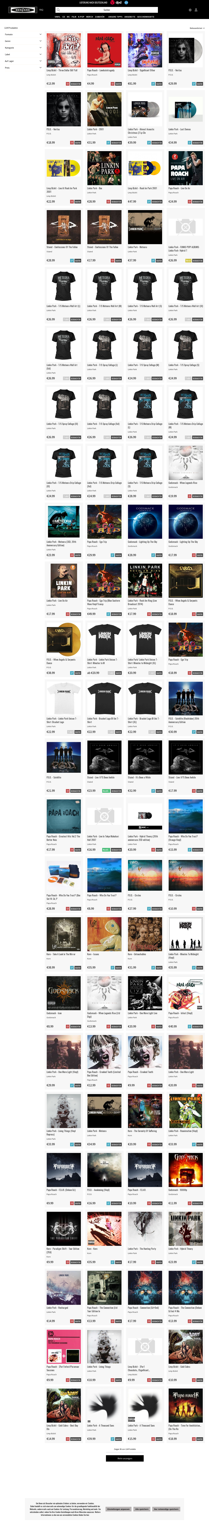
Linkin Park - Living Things (99, 1366)
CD (63, 16)
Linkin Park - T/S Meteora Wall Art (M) (104, 306)
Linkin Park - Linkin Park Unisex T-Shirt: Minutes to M (102, 661)
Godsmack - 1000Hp (178, 1190)
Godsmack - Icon (54, 1013)
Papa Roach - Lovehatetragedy (100, 70)
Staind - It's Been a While (139, 777)
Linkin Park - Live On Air (57, 600)
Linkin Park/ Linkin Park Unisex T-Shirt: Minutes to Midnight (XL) (143, 661)
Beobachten (75, 83)
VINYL (57, 16)
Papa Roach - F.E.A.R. (137, 1190)
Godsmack (173, 487)
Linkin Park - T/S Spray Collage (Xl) (62, 424)
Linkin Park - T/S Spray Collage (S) (184, 365)
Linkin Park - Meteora (137, 247)
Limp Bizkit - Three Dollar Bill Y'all (62, 70)
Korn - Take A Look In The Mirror (61, 954)
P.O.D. (171, 74)
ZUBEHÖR (100, 16)
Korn (49, 958)
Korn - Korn (92, 1248)
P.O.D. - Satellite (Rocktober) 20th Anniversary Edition (184, 720)
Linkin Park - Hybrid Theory (181, 1248)
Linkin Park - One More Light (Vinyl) (62, 1072)
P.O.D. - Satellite (54, 777)
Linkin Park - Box (94, 188)
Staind (49, 251)
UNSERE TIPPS (115, 16)
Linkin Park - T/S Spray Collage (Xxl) (103, 424)
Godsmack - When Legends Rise (183, 483)
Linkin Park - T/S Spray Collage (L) (102, 365)
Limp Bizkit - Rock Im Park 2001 (142, 188)
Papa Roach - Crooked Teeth (140, 1072)
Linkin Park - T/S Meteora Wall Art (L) (63, 306)
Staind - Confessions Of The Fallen (62, 247)
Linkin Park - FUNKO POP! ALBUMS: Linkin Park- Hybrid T (184, 248)
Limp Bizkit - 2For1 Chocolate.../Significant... (139, 1368)
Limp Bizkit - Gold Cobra (179, 1366)
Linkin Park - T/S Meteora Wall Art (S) (145, 306)
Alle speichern (141, 1509)
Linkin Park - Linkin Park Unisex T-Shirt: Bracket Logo (62, 720)
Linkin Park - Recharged (57, 1307)
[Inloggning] (196, 10)
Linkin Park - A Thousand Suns (100, 1425)
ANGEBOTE (129, 16)
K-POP (81, 16)
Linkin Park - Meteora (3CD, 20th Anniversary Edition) (61, 543)
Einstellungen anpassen (118, 1509)
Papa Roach (92, 74)
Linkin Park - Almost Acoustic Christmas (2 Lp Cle (141, 131)
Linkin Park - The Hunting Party (142, 1248)
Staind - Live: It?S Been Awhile (100, 777)
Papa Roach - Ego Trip (97, 542)
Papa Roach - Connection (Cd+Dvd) (143, 1307)
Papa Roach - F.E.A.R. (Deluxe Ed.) (61, 1190)
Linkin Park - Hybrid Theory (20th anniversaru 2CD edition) (143, 838)
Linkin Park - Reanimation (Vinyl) (183, 1131)
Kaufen (118, 673)
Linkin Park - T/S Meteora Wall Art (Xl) (186, 306)
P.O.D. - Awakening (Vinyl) (98, 1190)
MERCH (89, 16)
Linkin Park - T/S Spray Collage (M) (143, 365)
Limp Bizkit (51, 74)
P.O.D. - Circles (134, 895)
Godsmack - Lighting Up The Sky (142, 542)
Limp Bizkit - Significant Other (141, 70)
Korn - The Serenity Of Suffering (142, 1131)
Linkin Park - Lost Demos (180, 129)
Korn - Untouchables (137, 954)
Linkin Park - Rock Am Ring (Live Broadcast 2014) (142, 602)
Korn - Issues (93, 954)
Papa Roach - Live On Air (179, 188)
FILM (74, 16)
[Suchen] (106, 10)
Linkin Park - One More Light (181, 1072)
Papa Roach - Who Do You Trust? (102, 895)
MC (68, 16)
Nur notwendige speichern (166, 1509)
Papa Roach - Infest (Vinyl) (180, 1013)
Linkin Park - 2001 (95, 129)
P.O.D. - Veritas (175, 70)
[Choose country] (190, 10)
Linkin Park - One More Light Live (142, 1013)
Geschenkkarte (145, 16)
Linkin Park (91, 133)
